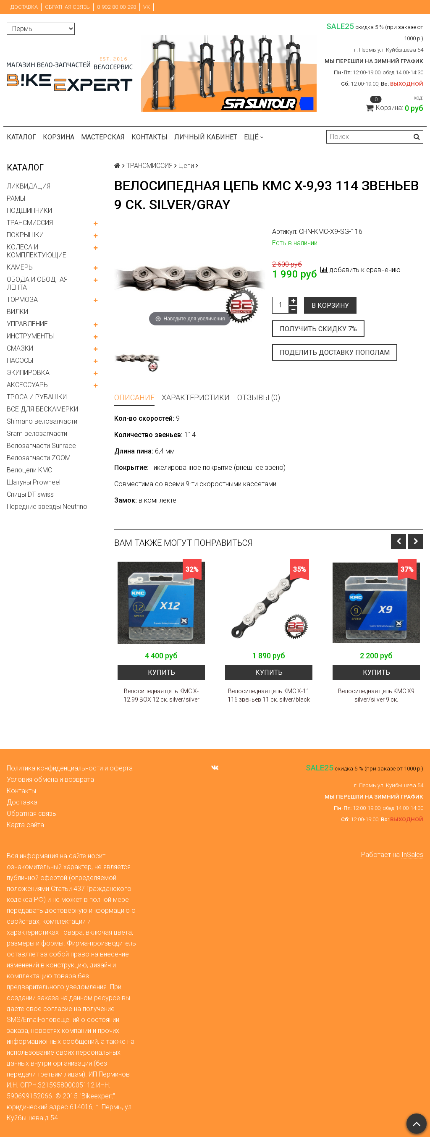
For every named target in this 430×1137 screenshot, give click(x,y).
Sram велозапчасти (37, 434)
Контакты (149, 137)
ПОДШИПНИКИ (29, 211)
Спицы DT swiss (30, 494)
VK (146, 7)
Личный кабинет (205, 137)
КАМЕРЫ (20, 267)
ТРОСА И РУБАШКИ (37, 397)
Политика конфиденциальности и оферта (70, 768)
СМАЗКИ (20, 348)
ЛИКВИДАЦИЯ (28, 186)
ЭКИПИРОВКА (28, 373)
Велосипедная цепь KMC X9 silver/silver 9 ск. (376, 695)
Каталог (21, 137)
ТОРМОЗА (22, 300)
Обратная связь (67, 7)
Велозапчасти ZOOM (39, 458)
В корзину (330, 305)
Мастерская (103, 137)
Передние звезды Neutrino (47, 507)
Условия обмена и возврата (50, 779)
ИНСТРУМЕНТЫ (30, 336)
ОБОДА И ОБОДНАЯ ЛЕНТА (37, 283)
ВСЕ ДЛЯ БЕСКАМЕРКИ (42, 409)
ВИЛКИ (17, 312)
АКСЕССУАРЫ (28, 385)
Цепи (186, 166)
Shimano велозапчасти (42, 421)
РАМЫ (16, 198)
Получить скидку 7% (318, 329)
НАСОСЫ (20, 360)
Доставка (24, 7)
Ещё (254, 137)
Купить (161, 672)
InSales (412, 855)
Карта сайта (25, 825)
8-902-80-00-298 (116, 7)
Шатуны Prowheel (33, 482)
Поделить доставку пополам (335, 352)
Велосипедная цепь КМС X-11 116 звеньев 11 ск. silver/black (269, 695)
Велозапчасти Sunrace (41, 446)
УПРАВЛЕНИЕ (27, 324)
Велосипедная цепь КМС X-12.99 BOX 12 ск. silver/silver (161, 695)
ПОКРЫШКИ (25, 235)
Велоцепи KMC (29, 470)
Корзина (58, 137)
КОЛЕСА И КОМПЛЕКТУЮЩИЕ (36, 251)
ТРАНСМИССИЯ (30, 223)
